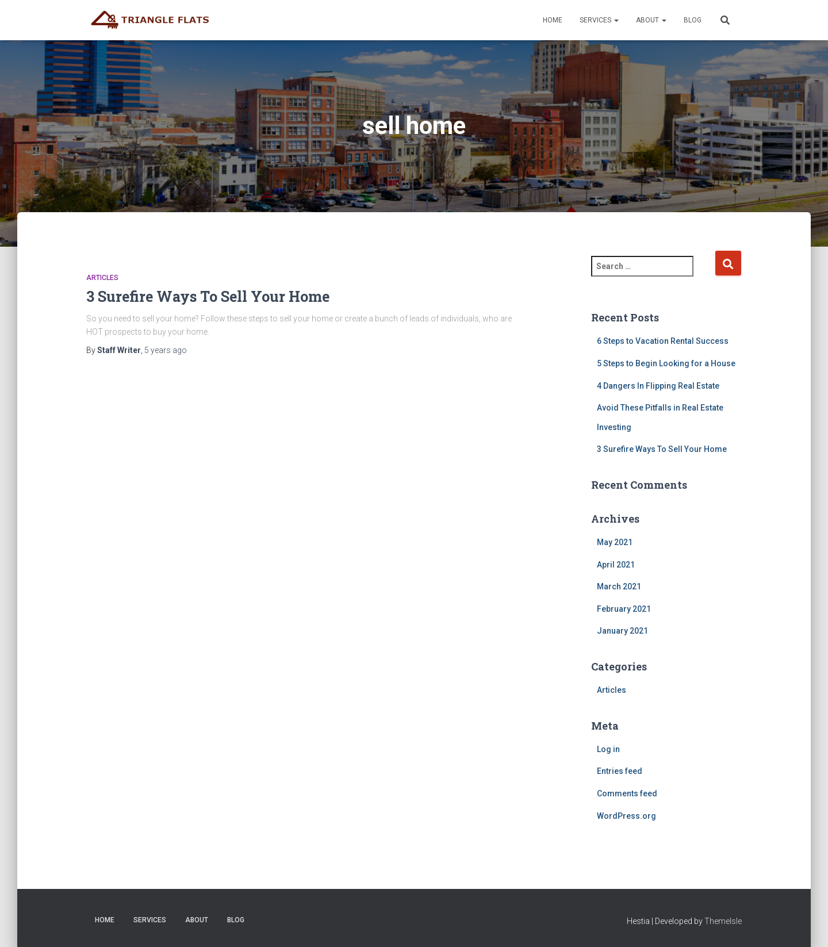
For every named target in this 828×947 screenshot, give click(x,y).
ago (165, 350)
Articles (102, 278)
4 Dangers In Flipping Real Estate (658, 385)
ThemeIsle (723, 921)
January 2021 (622, 630)
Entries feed (619, 771)
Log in (608, 749)
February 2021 (624, 609)
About (651, 20)
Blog (693, 20)
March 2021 (619, 586)
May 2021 (614, 542)
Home (552, 20)
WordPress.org (626, 816)
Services (599, 20)
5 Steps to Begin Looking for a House (666, 363)
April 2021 (616, 564)
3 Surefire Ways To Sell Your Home (207, 296)
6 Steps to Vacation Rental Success (663, 341)
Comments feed (627, 793)
